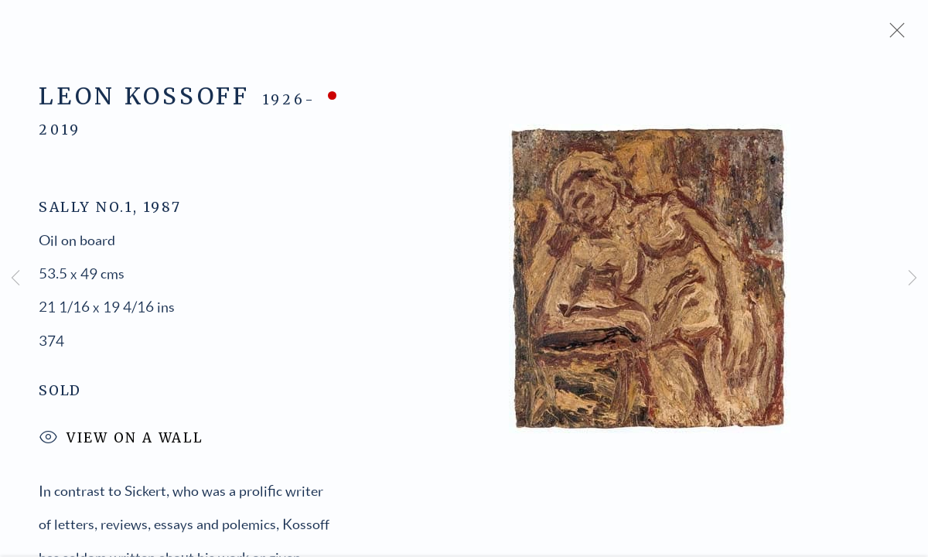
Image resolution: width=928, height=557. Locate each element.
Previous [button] (15, 278)
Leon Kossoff (145, 98)
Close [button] (893, 34)
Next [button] (912, 278)
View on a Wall (121, 440)
